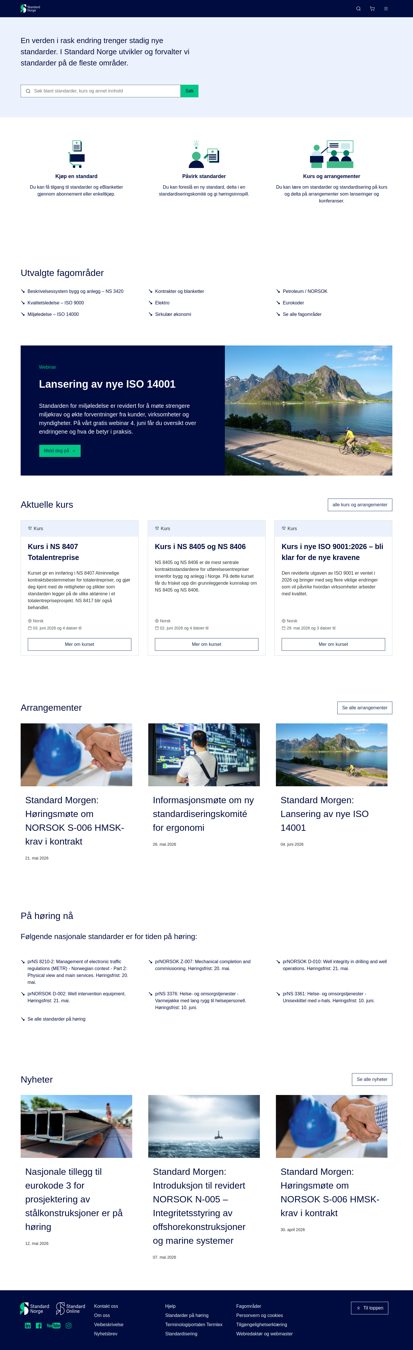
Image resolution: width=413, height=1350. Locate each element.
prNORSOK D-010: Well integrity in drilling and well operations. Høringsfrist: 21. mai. (335, 972)
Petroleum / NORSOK (305, 298)
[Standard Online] (70, 1309)
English (331, 11)
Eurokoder (293, 309)
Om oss (102, 1315)
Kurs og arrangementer (153, 10)
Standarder (69, 10)
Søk (190, 97)
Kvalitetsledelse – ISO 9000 (56, 309)
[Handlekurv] (355, 10)
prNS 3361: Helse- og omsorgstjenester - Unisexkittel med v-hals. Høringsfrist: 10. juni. (329, 1004)
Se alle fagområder (302, 321)
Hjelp (170, 1306)
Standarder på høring (187, 1315)
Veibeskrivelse (108, 1324)
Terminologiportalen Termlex (194, 1324)
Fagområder (248, 1306)
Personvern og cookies (259, 1315)
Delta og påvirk (105, 10)
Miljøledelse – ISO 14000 (53, 321)
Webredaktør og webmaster (264, 1333)
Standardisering (181, 1333)
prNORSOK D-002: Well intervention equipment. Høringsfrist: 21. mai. (77, 1004)
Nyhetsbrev (105, 1333)
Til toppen (369, 1308)
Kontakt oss (106, 1306)
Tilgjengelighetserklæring (261, 1324)
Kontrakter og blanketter (179, 298)
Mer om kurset (98, 649)
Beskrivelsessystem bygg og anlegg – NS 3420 (75, 298)
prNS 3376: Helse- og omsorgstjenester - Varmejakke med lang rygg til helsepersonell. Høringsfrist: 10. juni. (200, 1007)
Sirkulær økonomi (173, 321)
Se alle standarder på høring (56, 1025)
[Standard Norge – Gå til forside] (34, 11)
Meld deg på (60, 457)
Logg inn (378, 10)
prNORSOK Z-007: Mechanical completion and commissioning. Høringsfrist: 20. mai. (203, 972)
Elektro (162, 309)
